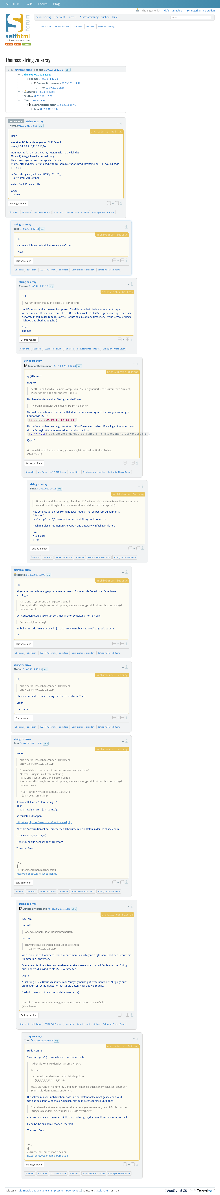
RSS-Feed (90, 26)
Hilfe (115, 17)
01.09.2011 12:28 (66, 366)
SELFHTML (13, 4)
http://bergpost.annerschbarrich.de (36, 873)
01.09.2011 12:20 (38, 286)
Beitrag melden (18, 203)
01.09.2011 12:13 (29, 228)
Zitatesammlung (89, 17)
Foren (71, 17)
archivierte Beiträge (107, 26)
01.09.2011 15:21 (32, 743)
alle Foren (26, 212)
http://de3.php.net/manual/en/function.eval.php (44, 822)
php (40, 126)
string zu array (34, 121)
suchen (105, 17)
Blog (56, 4)
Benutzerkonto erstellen (77, 212)
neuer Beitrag (43, 17)
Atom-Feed (77, 26)
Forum (43, 4)
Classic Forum (102, 1190)
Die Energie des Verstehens (34, 1190)
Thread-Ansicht (62, 26)
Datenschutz (73, 1190)
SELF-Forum (16, 121)
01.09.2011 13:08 (35, 574)
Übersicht (59, 17)
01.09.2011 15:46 (60, 908)
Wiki (30, 4)
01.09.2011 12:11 (27, 125)
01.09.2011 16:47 (43, 1040)
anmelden (58, 212)
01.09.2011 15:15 (46, 488)
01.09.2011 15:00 (32, 669)
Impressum (57, 1190)
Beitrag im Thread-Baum (103, 212)
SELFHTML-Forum (43, 26)
